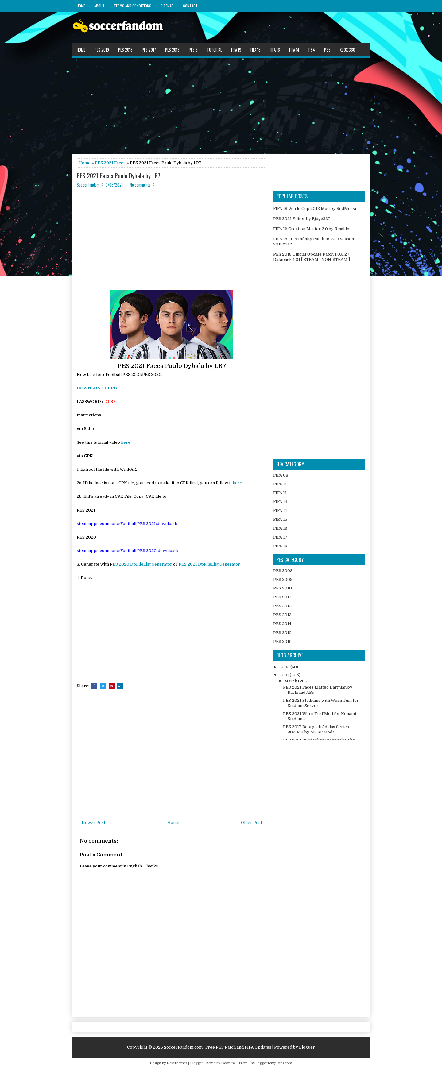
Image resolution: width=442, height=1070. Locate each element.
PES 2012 (282, 606)
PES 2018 (125, 50)
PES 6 (193, 50)
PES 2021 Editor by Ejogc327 (301, 218)
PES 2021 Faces (110, 162)
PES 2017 (149, 50)
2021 (284, 675)
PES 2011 (282, 597)
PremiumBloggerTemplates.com (265, 1063)
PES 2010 (282, 588)
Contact (190, 5)
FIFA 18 (255, 50)
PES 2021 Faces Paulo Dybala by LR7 (118, 175)
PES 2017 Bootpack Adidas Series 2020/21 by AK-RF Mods (316, 729)
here (125, 442)
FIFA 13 (280, 501)
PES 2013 (172, 50)
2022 (284, 667)
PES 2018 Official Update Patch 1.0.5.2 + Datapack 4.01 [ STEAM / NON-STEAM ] (311, 257)
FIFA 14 (294, 50)
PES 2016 (282, 641)
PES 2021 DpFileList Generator (209, 564)
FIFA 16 (275, 50)
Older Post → (254, 822)
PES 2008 (283, 570)
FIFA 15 (280, 519)
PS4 (311, 50)
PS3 (327, 50)
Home (81, 5)
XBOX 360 (347, 50)
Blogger (307, 1047)
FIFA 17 (280, 537)
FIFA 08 (280, 475)
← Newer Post (91, 822)
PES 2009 (283, 579)
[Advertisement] (221, 105)
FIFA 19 (236, 50)
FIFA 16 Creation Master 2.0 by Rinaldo (311, 228)
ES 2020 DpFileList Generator (142, 564)
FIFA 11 (280, 492)
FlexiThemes (177, 1063)
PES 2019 (102, 50)
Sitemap (167, 5)
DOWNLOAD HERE (97, 388)
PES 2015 (282, 632)
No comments (140, 185)
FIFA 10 (280, 484)
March (291, 681)
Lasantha (228, 1063)
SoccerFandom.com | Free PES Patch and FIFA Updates (217, 1047)
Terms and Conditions (132, 5)
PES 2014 (282, 623)
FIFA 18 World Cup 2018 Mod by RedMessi (314, 208)
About (99, 5)
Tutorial (214, 50)
